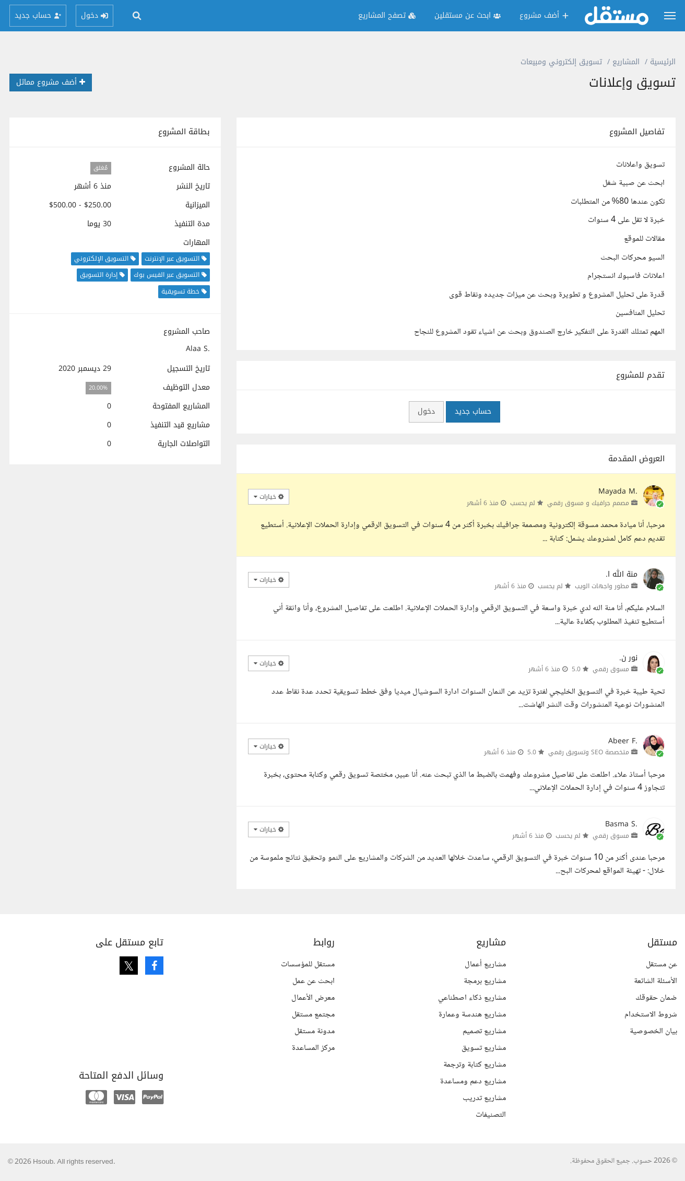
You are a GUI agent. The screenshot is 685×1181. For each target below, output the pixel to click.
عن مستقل (661, 964)
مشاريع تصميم (484, 1031)
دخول (426, 411)
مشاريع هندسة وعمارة (472, 1015)
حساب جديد (473, 411)
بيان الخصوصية (653, 1031)
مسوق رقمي (611, 669)
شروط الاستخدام (650, 1015)
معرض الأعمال (313, 998)
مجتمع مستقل (313, 1015)
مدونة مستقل (314, 1031)
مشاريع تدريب (484, 1098)
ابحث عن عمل (313, 981)
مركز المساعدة (313, 1048)
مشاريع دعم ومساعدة (473, 1081)
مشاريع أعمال (485, 964)
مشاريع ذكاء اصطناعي (472, 998)
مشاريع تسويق (484, 1048)
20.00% (98, 388)
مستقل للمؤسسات (308, 964)
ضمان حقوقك (656, 998)
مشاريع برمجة (485, 981)
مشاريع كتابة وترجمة (474, 1065)
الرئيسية (663, 62)
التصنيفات (491, 1115)
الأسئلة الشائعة (655, 981)
